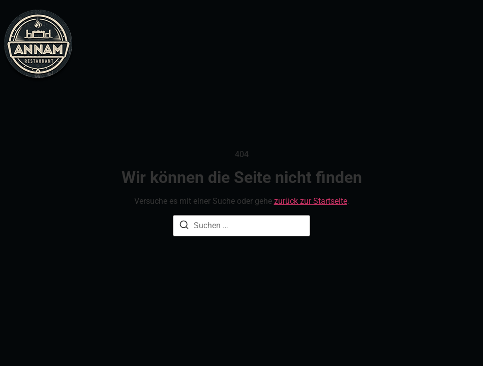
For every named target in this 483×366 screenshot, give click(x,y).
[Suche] (184, 226)
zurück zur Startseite (310, 201)
